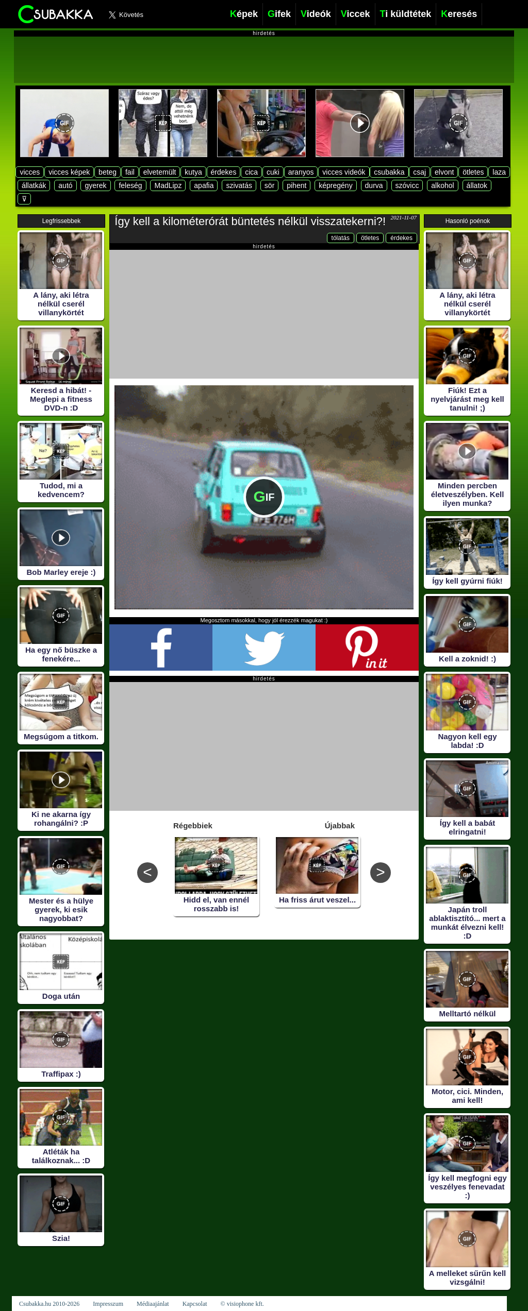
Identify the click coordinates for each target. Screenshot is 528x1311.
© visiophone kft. (242, 1303)
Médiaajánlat (153, 1303)
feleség (130, 185)
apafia (203, 185)
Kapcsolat (195, 1303)
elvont (444, 172)
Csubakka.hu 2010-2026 (49, 1303)
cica (251, 172)
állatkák (34, 185)
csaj (419, 172)
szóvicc (407, 185)
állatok (477, 185)
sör (269, 185)
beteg (107, 172)
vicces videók (343, 172)
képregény (335, 185)
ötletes (473, 172)
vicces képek (69, 172)
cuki (273, 172)
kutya (193, 172)
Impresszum (108, 1303)
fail (130, 172)
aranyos (301, 172)
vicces (30, 172)
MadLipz (168, 185)
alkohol (442, 185)
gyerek (95, 185)
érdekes (224, 172)
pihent (296, 185)
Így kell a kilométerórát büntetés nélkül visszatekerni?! (250, 221)
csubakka (389, 172)
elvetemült (159, 172)
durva (374, 185)
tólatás (341, 238)
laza (499, 172)
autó (65, 185)
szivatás (239, 185)
